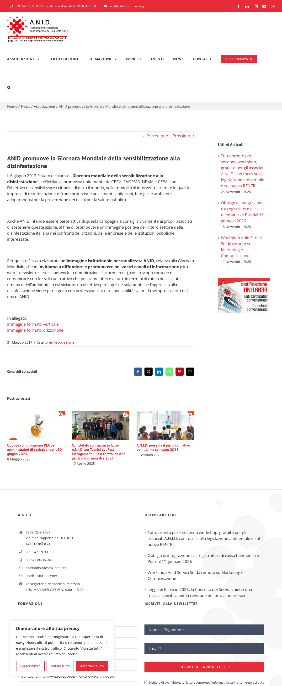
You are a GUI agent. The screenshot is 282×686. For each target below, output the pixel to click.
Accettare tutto (92, 666)
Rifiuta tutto (60, 666)
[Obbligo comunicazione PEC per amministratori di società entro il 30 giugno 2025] (36, 413)
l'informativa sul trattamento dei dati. (237, 682)
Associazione (64, 342)
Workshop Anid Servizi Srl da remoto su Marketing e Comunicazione (196, 575)
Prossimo (181, 135)
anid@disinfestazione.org (46, 568)
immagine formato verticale (33, 324)
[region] (62, 648)
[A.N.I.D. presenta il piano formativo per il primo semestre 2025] (165, 413)
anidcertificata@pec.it (43, 575)
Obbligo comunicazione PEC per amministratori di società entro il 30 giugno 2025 (34, 449)
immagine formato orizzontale (35, 330)
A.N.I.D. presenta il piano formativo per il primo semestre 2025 (163, 447)
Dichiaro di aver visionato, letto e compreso (206, 682)
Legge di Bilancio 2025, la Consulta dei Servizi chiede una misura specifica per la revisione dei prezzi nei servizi (200, 592)
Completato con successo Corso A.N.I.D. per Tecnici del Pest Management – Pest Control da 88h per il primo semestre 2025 (98, 451)
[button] (9, 87)
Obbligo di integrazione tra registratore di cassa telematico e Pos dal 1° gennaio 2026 (203, 558)
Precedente (157, 135)
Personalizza (30, 666)
